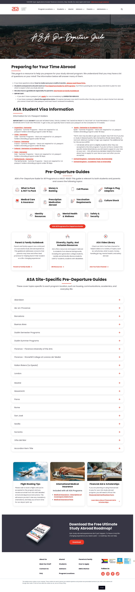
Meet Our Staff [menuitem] (45, 567)
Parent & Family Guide (22, 269)
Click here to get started (100, 2)
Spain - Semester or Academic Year (88, 130)
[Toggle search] (122, 9)
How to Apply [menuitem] (84, 567)
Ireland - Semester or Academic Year (29, 151)
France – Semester (21, 144)
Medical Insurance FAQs (63, 502)
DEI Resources (57, 269)
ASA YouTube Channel (99, 269)
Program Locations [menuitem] (45, 9)
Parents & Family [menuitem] (85, 562)
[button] (67, 302)
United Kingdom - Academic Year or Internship (92, 164)
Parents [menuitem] (90, 9)
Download (77, 545)
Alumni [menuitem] (70, 9)
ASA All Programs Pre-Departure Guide (67, 229)
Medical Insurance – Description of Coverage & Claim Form (68, 498)
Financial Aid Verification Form (101, 497)
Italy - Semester (20, 155)
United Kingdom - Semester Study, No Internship (93, 161)
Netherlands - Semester (23, 161)
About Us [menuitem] (43, 562)
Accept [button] (102, 587)
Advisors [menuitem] (79, 9)
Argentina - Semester (23, 130)
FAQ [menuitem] (41, 576)
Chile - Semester (20, 137)
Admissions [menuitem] (101, 9)
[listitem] (103, 576)
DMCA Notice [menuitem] (84, 571)
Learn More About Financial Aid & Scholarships (105, 504)
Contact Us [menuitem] (44, 571)
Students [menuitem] (60, 9)
